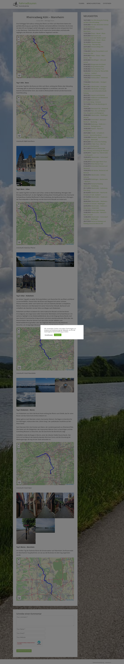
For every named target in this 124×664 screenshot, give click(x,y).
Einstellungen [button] (49, 335)
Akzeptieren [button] (57, 334)
